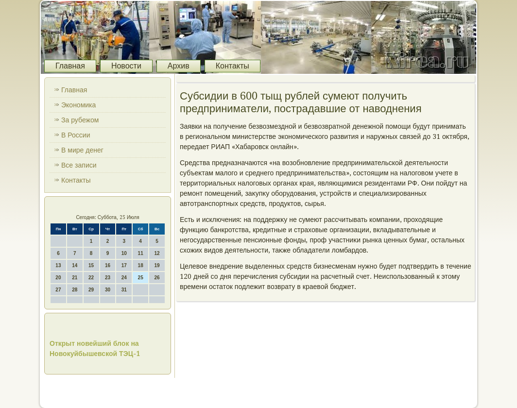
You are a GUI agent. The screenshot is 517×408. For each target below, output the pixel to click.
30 (107, 289)
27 (58, 289)
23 (107, 277)
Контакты (232, 66)
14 (74, 265)
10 (124, 253)
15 (91, 265)
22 (91, 277)
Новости (126, 66)
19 (156, 265)
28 (74, 289)
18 (140, 265)
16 (107, 265)
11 (140, 253)
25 (140, 277)
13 (58, 265)
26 (156, 277)
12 (156, 253)
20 (58, 277)
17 (124, 265)
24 (124, 277)
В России (75, 135)
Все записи (79, 165)
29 (91, 289)
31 (124, 289)
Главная (70, 66)
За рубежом (80, 120)
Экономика (78, 105)
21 (74, 277)
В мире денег (82, 150)
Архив (179, 66)
